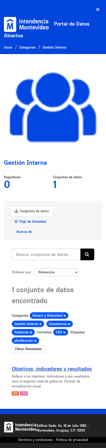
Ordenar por (21, 272)
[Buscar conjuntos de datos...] (46, 254)
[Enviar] (87, 254)
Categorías (27, 47)
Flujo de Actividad (30, 221)
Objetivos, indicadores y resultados (52, 369)
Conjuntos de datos (32, 211)
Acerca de (23, 232)
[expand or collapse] (97, 10)
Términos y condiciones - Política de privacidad (53, 440)
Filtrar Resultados (28, 349)
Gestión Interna (54, 47)
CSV (24, 393)
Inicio (8, 47)
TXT (15, 393)
